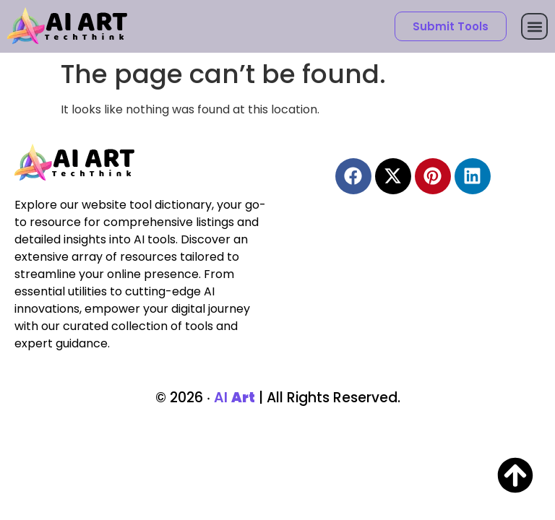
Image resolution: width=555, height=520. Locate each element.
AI (234, 397)
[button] (534, 26)
